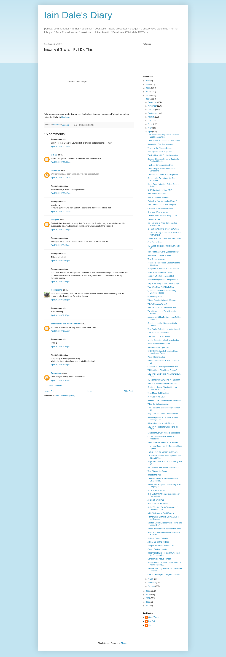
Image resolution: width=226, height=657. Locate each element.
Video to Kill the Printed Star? (160, 272)
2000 (148, 605)
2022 (148, 81)
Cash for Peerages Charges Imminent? (164, 574)
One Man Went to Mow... (158, 212)
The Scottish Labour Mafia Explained (163, 174)
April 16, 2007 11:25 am (61, 211)
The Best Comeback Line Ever (160, 165)
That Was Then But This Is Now (161, 287)
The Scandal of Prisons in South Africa (164, 141)
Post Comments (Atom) (65, 396)
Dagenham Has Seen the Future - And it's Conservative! (164, 554)
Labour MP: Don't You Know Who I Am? (164, 238)
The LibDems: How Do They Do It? (162, 216)
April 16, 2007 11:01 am (61, 146)
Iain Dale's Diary (78, 15)
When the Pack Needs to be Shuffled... (164, 442)
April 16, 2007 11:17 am (61, 193)
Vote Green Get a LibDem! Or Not (162, 308)
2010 (148, 88)
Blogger (124, 643)
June (150, 124)
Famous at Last (154, 219)
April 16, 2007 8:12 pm (60, 365)
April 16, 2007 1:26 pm (60, 300)
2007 (148, 99)
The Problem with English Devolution (163, 155)
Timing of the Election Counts (160, 148)
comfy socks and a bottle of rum (65, 324)
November (152, 106)
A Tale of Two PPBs (156, 500)
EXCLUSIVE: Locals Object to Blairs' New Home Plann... (163, 352)
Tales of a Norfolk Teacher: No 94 (161, 276)
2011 (148, 84)
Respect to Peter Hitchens (158, 197)
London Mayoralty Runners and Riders (164, 433)
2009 (148, 92)
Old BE (54, 155)
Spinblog (65, 117)
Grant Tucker (153, 617)
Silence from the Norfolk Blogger (161, 423)
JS (149, 625)
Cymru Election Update (157, 549)
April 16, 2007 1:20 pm (60, 261)
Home (89, 391)
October (151, 109)
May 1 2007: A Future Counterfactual (163, 414)
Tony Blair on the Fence (157, 471)
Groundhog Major (155, 297)
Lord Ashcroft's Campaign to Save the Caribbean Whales (163, 136)
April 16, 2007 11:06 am (61, 162)
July (150, 121)
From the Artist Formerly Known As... (163, 383)
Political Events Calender (158, 538)
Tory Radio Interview (156, 259)
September (153, 113)
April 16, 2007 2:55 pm (60, 331)
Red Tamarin (56, 290)
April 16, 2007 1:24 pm (60, 282)
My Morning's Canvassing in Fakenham (164, 380)
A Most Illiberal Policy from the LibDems (164, 529)
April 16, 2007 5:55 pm (60, 346)
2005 (148, 595)
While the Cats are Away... (159, 404)
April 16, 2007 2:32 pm (60, 315)
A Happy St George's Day (158, 347)
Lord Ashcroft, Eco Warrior (159, 333)
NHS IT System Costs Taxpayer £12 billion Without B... (163, 508)
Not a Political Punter (156, 490)
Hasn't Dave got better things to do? (163, 280)
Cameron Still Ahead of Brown (160, 208)
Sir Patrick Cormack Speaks (159, 255)
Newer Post (49, 391)
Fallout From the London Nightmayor (163, 452)
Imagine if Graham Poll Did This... (162, 546)
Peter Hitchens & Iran (156, 357)
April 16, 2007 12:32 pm (61, 230)
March (151, 579)
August (151, 117)
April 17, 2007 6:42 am (60, 380)
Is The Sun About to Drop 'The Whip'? (163, 229)
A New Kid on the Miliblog (158, 542)
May (150, 128)
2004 (148, 598)
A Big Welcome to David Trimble (161, 513)
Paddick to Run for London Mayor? (162, 201)
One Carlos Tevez (155, 242)
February (152, 583)
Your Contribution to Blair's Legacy (162, 205)
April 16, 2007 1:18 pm (60, 245)
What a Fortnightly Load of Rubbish (162, 300)
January (151, 586)
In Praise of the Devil (156, 397)
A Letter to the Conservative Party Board (164, 400)
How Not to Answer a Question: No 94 (163, 252)
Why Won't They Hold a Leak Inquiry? (163, 283)
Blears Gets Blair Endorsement (160, 144)
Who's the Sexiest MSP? (158, 194)
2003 (148, 602)
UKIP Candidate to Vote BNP (160, 190)
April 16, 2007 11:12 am (61, 177)
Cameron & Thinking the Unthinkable (163, 366)
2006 (148, 591)
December (152, 102)
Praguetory (56, 373)
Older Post (128, 391)
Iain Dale (152, 621)
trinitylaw (55, 220)
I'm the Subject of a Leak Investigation (163, 340)
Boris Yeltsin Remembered (159, 344)
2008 (148, 95)
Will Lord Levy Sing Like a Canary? (162, 370)
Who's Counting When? (157, 304)
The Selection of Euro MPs (159, 336)
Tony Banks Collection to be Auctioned (164, 329)
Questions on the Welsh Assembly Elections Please (162, 292)
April (150, 132)
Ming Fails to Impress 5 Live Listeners (163, 269)
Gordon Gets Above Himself (159, 559)
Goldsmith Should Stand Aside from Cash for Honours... (162, 388)
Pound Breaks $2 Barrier (158, 503)
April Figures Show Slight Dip (160, 152)
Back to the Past (154, 475)
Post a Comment (55, 386)
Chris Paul (55, 170)
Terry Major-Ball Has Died (158, 393)
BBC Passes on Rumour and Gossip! (163, 467)
